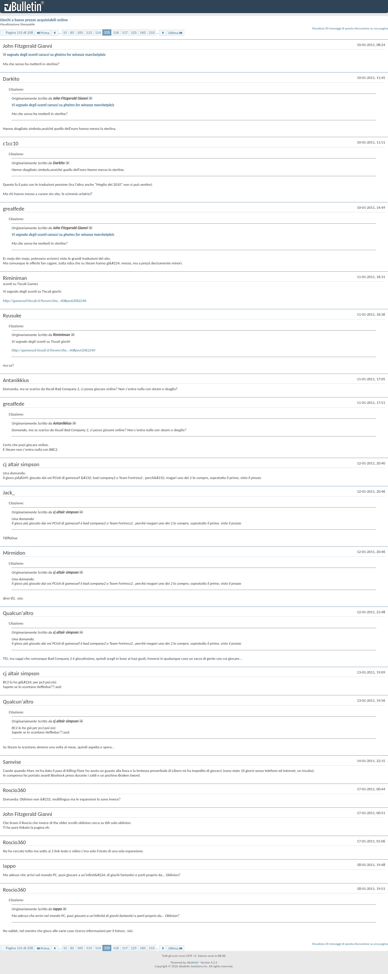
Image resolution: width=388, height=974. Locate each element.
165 (143, 32)
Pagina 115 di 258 (19, 32)
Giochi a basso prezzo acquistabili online (34, 19)
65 (72, 32)
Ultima (175, 33)
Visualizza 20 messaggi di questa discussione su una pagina (350, 28)
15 (65, 32)
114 (98, 32)
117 (125, 32)
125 (134, 32)
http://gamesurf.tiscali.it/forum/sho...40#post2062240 (44, 300)
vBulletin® (193, 962)
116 (116, 32)
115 (107, 32)
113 (89, 32)
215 (152, 32)
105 (80, 32)
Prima (42, 33)
